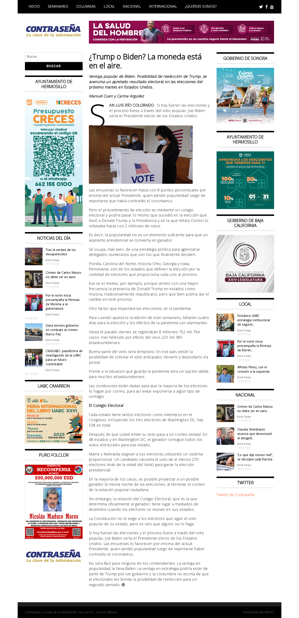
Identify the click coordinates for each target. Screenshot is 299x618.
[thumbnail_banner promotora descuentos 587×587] (245, 207)
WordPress (267, 612)
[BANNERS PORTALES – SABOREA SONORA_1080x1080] (245, 123)
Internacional (163, 6)
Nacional (132, 6)
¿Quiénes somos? (201, 6)
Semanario (58, 6)
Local (109, 6)
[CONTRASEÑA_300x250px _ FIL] (54, 441)
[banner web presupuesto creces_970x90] (54, 225)
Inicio (34, 6)
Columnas (86, 6)
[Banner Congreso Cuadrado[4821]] (245, 291)
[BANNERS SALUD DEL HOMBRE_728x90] (181, 42)
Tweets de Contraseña (235, 494)
